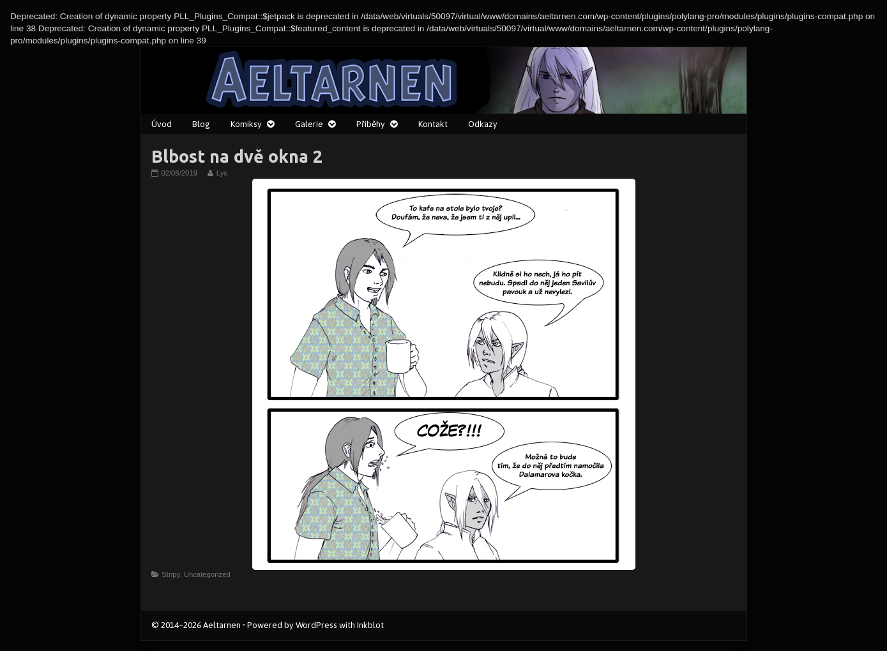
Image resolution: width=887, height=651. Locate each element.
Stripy (170, 574)
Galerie (309, 124)
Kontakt (433, 124)
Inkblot (370, 625)
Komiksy (246, 124)
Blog (201, 124)
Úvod (161, 124)
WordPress (316, 625)
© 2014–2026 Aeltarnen (196, 625)
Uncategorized (207, 574)
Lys (221, 173)
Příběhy (370, 124)
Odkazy (482, 124)
